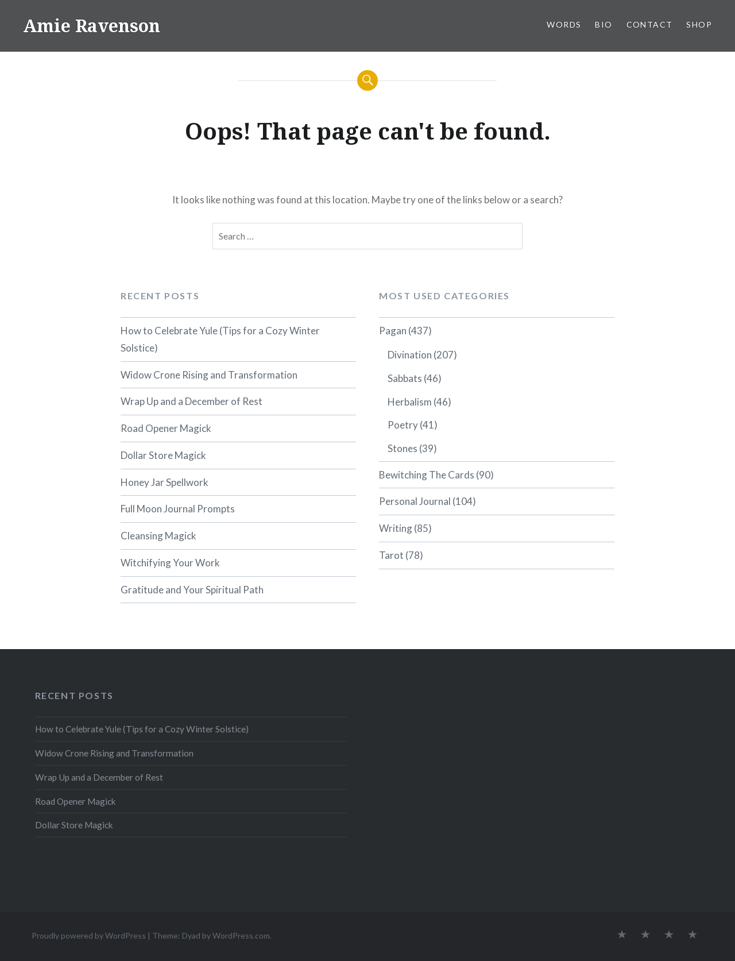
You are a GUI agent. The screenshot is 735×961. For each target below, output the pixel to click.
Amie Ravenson (91, 25)
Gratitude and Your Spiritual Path (192, 590)
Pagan (393, 331)
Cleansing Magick (158, 536)
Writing (395, 528)
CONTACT (649, 24)
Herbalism (410, 402)
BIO (603, 24)
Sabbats (405, 378)
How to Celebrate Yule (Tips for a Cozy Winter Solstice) (220, 339)
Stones (402, 448)
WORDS (564, 24)
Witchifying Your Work (170, 563)
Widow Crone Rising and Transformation (209, 375)
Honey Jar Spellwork (164, 482)
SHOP (699, 24)
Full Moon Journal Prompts (178, 509)
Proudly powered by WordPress (89, 935)
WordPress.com (241, 935)
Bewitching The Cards (426, 475)
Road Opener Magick (166, 428)
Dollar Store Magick (163, 455)
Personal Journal (415, 501)
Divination (410, 355)
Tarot (391, 555)
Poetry (403, 425)
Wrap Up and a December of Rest (191, 401)
